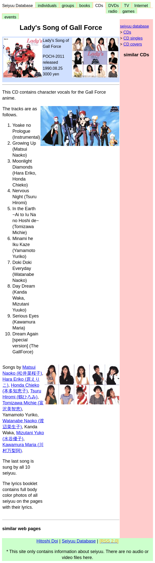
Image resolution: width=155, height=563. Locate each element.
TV (126, 5)
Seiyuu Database (18, 5)
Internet (141, 5)
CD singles (133, 38)
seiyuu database (134, 26)
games (128, 11)
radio (112, 11)
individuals (47, 5)
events (10, 17)
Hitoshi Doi (47, 541)
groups (68, 5)
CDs (99, 5)
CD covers (132, 44)
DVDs (113, 5)
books (84, 5)
